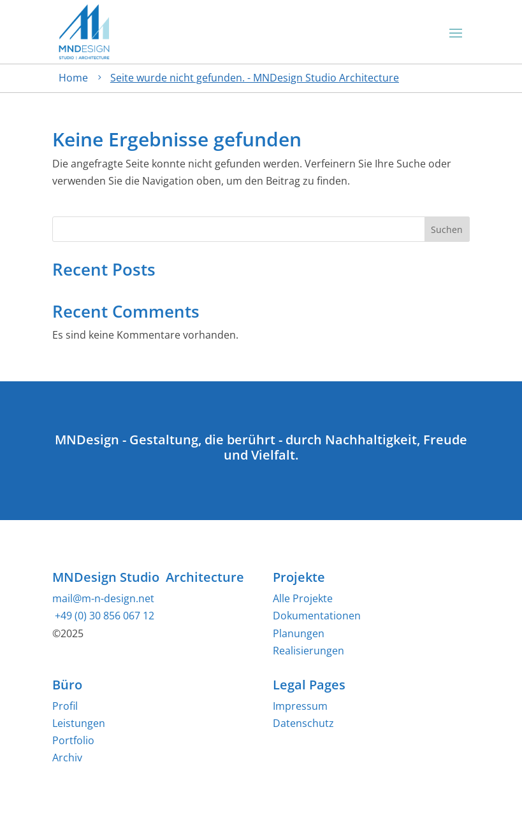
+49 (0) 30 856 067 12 (103, 616)
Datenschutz (303, 723)
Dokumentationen (317, 616)
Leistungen (78, 723)
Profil (65, 706)
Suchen (447, 229)
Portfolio (73, 740)
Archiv (67, 758)
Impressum (300, 706)
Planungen (298, 633)
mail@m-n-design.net (103, 598)
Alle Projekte (303, 598)
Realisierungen (308, 651)
